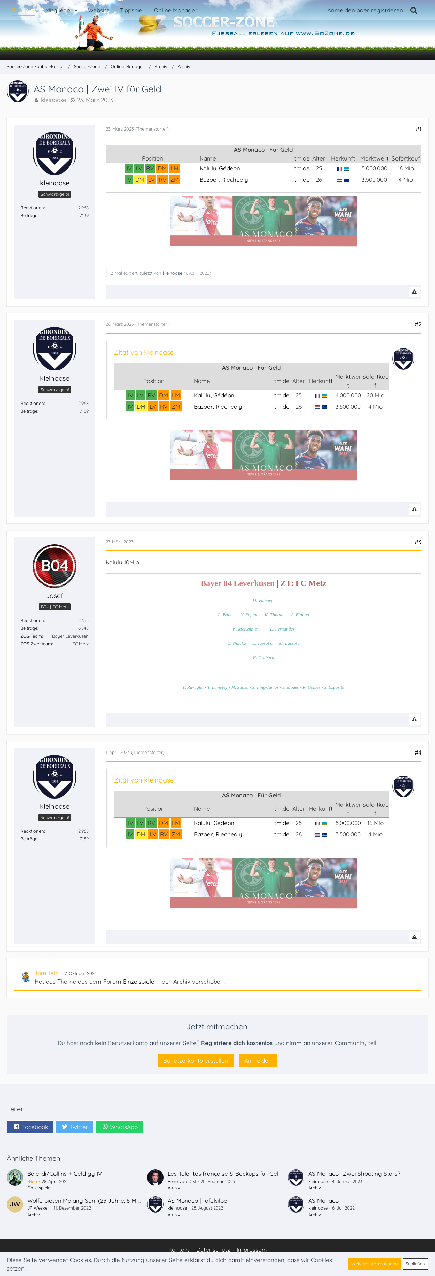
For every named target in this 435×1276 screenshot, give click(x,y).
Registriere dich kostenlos (237, 1042)
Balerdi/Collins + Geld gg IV (64, 1173)
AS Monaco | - (326, 1200)
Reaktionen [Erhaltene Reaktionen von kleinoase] (32, 207)
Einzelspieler (140, 981)
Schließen (415, 1263)
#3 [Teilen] (418, 541)
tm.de (302, 168)
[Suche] (413, 10)
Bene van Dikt (182, 1181)
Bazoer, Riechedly (224, 179)
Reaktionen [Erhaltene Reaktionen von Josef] (32, 620)
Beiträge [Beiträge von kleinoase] (28, 215)
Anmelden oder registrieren (365, 10)
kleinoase (53, 99)
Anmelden (258, 1060)
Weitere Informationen (374, 1263)
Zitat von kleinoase (144, 352)
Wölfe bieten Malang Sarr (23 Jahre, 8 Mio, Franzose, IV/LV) (107, 1200)
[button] (30, 1127)
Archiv (181, 981)
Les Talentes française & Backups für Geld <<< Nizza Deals (246, 1173)
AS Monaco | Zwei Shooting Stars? (354, 1173)
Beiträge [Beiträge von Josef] (28, 628)
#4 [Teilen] (418, 752)
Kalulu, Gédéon (220, 168)
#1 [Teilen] (418, 129)
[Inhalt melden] (414, 292)
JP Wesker (38, 1208)
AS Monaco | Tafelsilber (199, 1200)
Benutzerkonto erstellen (195, 1060)
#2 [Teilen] (418, 324)
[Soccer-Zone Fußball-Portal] (217, 30)
